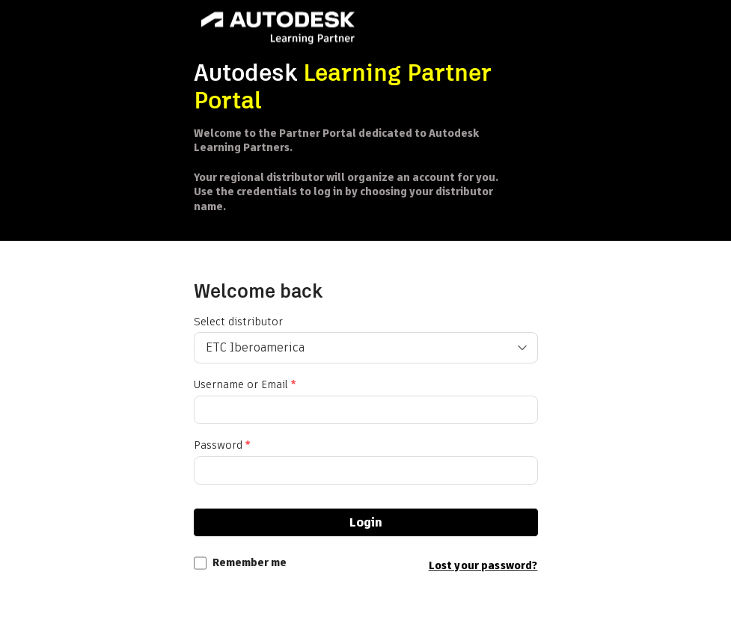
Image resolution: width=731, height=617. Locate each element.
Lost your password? (483, 565)
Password (222, 445)
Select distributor (238, 322)
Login (365, 522)
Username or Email (245, 384)
